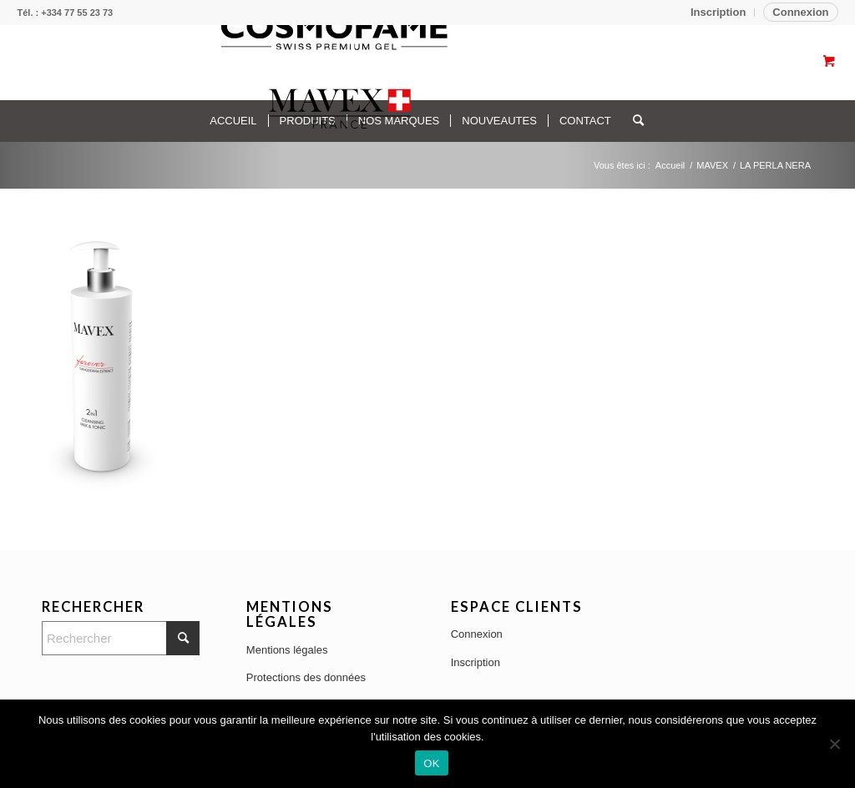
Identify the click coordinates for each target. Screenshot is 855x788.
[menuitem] (718, 12)
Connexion (800, 12)
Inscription (718, 12)
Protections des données (306, 677)
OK (431, 763)
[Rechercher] (121, 638)
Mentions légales (287, 650)
